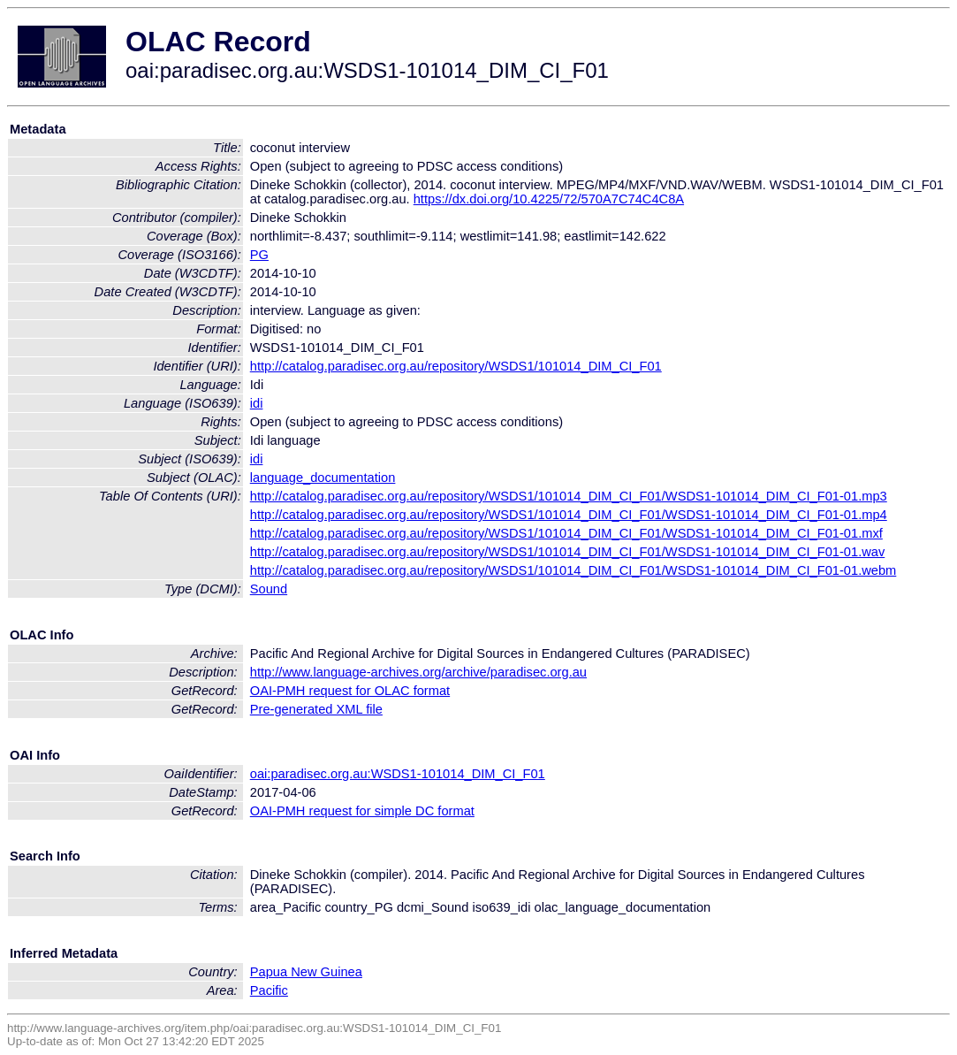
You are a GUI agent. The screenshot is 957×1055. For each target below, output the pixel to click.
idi (256, 403)
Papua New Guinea (306, 972)
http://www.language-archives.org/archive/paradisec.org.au (418, 672)
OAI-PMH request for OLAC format (350, 691)
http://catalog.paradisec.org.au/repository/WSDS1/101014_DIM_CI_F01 (456, 366)
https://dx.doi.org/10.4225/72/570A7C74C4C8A (549, 199)
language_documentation (323, 477)
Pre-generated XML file (316, 709)
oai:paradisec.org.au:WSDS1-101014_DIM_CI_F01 (397, 774)
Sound (268, 589)
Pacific (269, 990)
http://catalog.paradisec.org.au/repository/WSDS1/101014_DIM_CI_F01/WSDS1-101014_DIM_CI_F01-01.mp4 (568, 515)
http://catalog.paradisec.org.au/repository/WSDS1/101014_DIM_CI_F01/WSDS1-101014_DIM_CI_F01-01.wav (567, 552)
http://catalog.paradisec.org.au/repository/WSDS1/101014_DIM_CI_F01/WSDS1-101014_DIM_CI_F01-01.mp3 (568, 496)
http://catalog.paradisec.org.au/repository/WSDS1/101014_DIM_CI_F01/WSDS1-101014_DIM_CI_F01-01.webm (573, 570)
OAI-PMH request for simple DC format (362, 811)
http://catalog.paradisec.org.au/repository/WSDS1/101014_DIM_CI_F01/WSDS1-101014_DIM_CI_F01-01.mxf (566, 533)
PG (259, 255)
